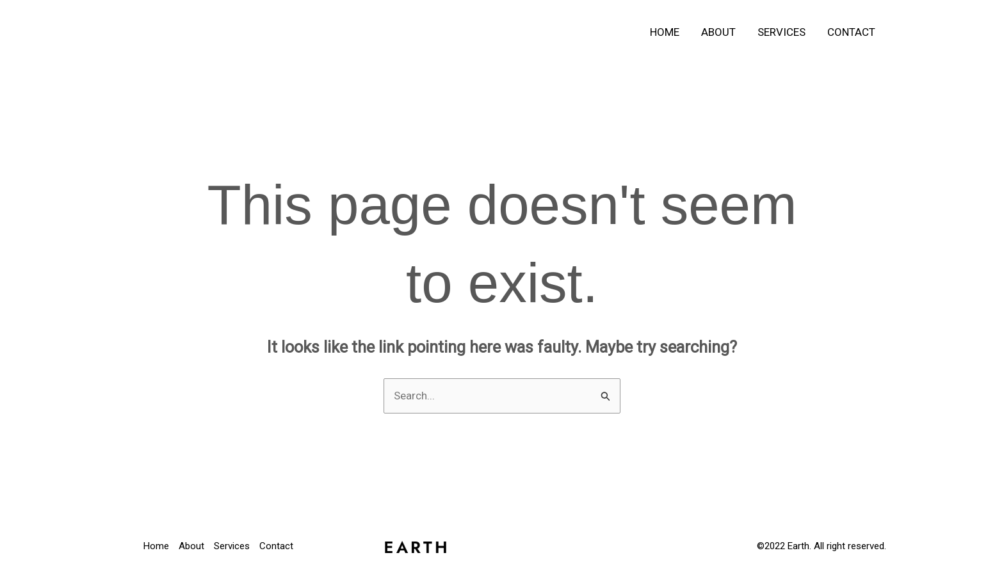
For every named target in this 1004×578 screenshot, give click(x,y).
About (718, 32)
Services (781, 32)
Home (664, 32)
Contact (851, 32)
